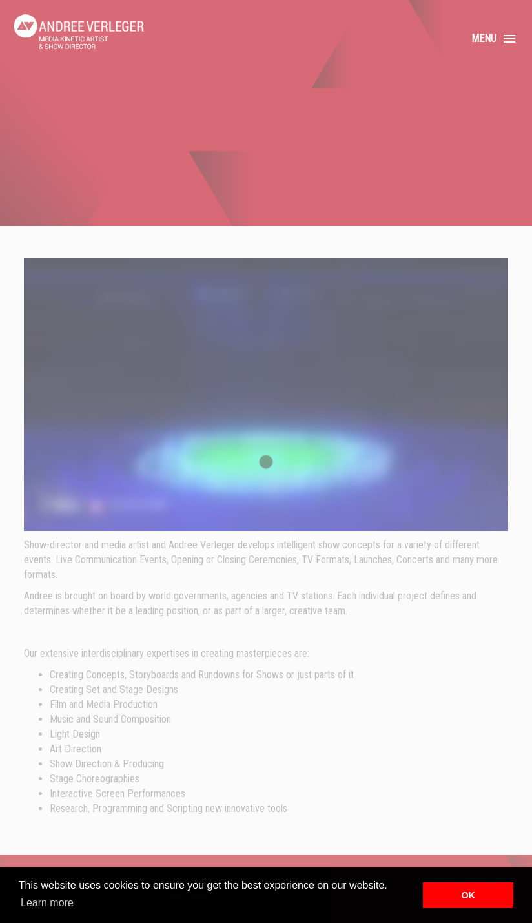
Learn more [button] (47, 902)
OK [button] (468, 895)
